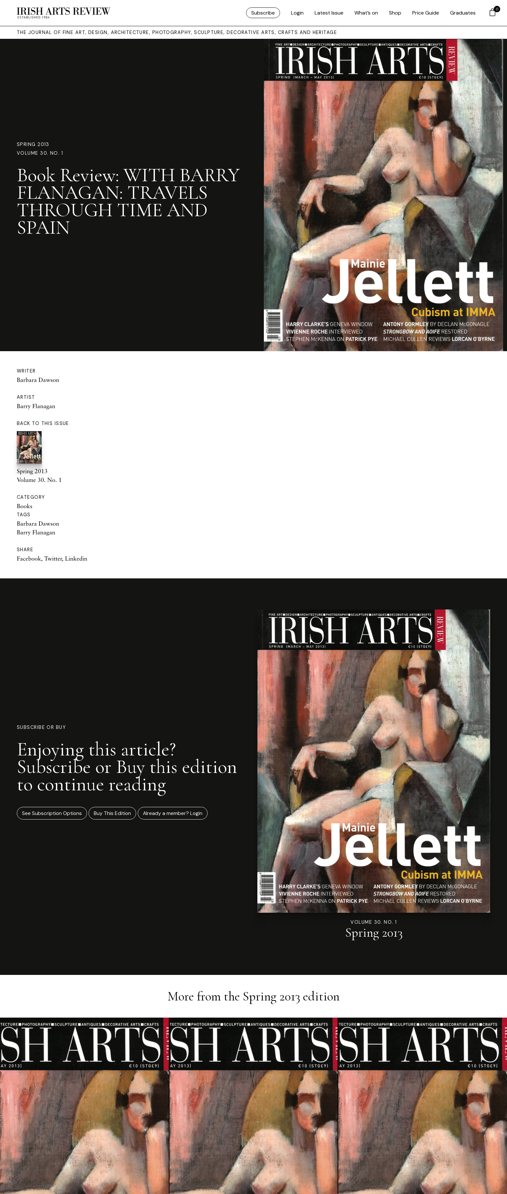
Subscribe (263, 12)
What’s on (366, 12)
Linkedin (76, 558)
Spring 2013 (33, 144)
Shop (395, 12)
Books (24, 505)
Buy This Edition (112, 813)
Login (297, 12)
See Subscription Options (52, 813)
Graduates (463, 12)
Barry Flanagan (36, 405)
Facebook (29, 558)
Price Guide (425, 12)
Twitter (53, 558)
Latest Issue (329, 12)
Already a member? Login (172, 813)
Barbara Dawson (38, 379)
